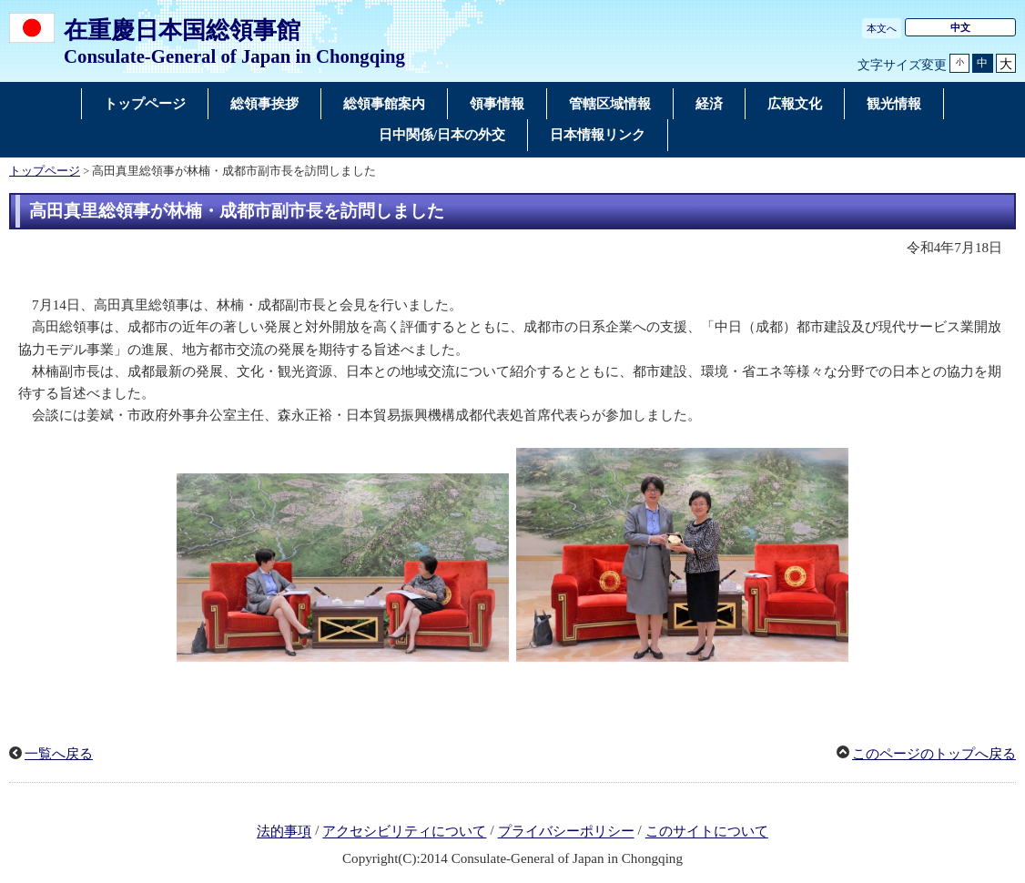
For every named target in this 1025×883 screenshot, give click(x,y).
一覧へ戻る (59, 753)
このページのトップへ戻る (934, 753)
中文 (960, 27)
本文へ (882, 28)
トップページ (44, 171)
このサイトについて (706, 832)
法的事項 (284, 832)
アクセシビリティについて (404, 832)
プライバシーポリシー (566, 832)
